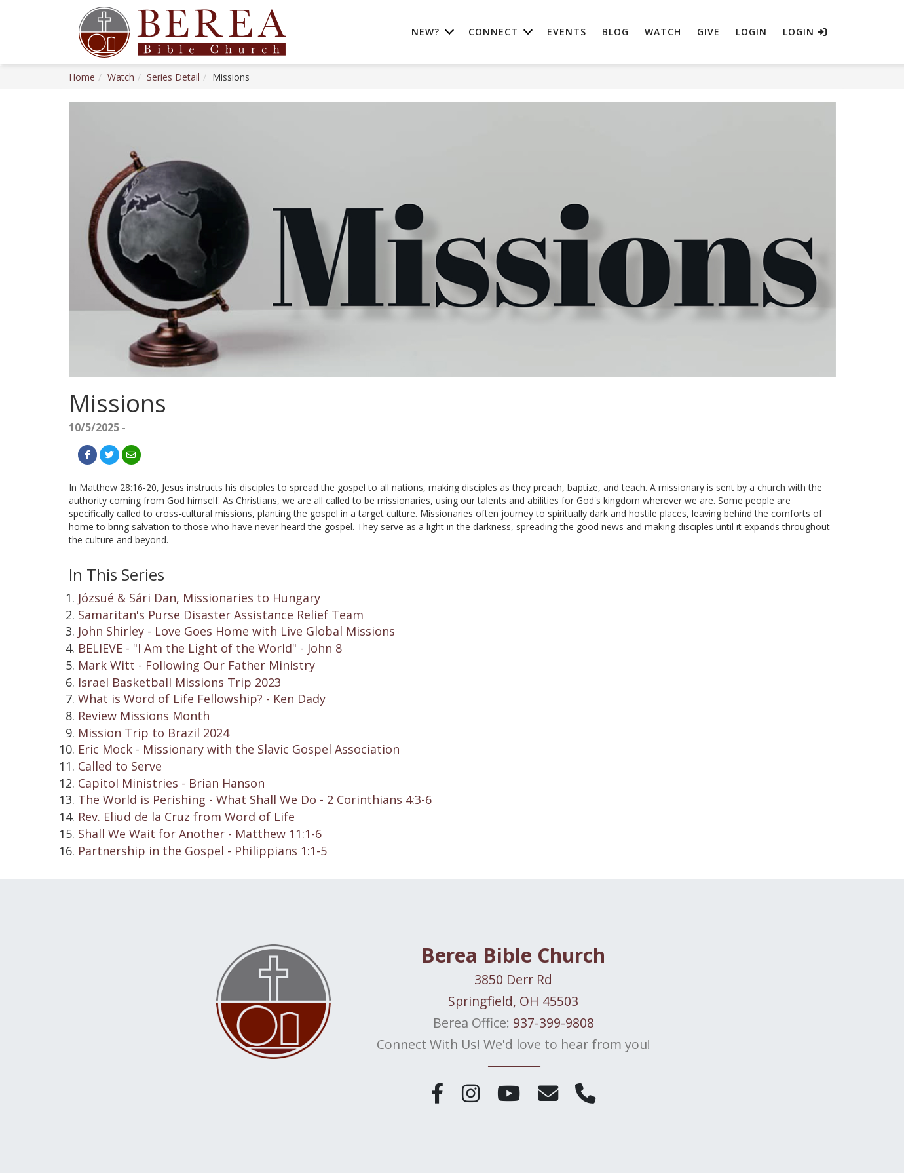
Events (566, 32)
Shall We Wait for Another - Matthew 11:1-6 (200, 833)
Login (751, 32)
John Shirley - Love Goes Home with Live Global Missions (236, 631)
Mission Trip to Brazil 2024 (153, 732)
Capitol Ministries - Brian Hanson (171, 783)
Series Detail (173, 77)
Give (708, 32)
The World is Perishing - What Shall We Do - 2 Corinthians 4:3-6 (255, 799)
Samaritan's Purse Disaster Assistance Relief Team (221, 615)
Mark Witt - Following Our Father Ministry (196, 665)
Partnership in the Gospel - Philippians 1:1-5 (202, 850)
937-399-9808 (553, 1022)
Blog (615, 32)
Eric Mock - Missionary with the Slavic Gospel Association (239, 749)
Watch (663, 32)
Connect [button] (493, 32)
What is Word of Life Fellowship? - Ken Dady (202, 698)
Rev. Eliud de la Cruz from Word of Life (186, 816)
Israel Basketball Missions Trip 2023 (179, 682)
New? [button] (425, 32)
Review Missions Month (144, 715)
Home (82, 77)
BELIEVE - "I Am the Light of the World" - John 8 (210, 648)
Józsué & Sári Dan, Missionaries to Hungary (199, 598)
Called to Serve (120, 766)
